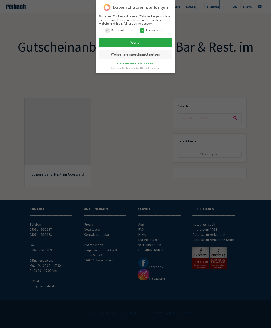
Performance (151, 29)
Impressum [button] (155, 67)
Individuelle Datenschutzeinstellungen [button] (135, 62)
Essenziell (114, 29)
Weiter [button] (135, 41)
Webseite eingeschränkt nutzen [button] (135, 53)
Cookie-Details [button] (117, 67)
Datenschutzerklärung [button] (137, 67)
